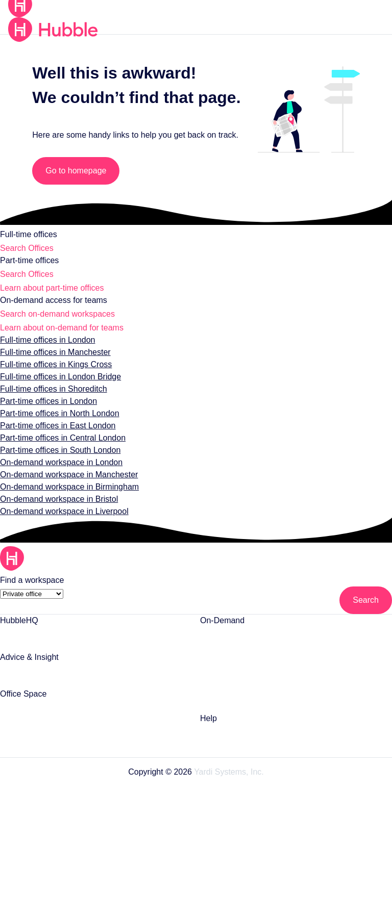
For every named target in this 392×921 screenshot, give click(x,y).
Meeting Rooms (226, 643)
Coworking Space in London (247, 684)
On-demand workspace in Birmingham (67, 497)
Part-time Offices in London (47, 737)
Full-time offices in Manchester (54, 362)
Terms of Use (196, 810)
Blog (7, 680)
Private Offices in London (42, 716)
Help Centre (220, 741)
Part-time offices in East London (55, 435)
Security (196, 868)
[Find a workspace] (30, 590)
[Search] (366, 611)
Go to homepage (80, 171)
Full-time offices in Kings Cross (54, 374)
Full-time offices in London (46, 350)
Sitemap (196, 887)
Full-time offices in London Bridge (58, 386)
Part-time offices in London (47, 411)
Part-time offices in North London (57, 423)
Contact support (228, 761)
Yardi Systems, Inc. (227, 782)
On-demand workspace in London (58, 472)
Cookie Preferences (196, 849)
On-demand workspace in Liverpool (61, 521)
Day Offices (219, 663)
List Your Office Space (37, 643)
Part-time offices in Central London (60, 448)
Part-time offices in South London (58, 460)
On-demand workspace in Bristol (56, 509)
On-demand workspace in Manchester (66, 484)
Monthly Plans (224, 704)
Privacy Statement (196, 829)
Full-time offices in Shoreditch (52, 399)
